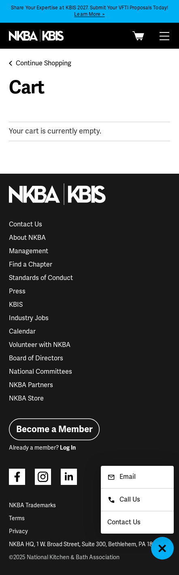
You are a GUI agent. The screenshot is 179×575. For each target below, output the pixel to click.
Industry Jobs (29, 318)
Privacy (18, 531)
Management (28, 251)
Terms (17, 518)
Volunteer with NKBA (39, 345)
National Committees (40, 372)
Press (17, 291)
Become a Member (54, 429)
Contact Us (25, 224)
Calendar (22, 331)
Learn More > (89, 14)
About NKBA (27, 238)
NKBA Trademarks (32, 505)
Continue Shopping (40, 63)
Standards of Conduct (41, 278)
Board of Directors (36, 358)
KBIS (16, 305)
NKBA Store (26, 398)
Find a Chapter (30, 265)
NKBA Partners (31, 385)
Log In (68, 447)
